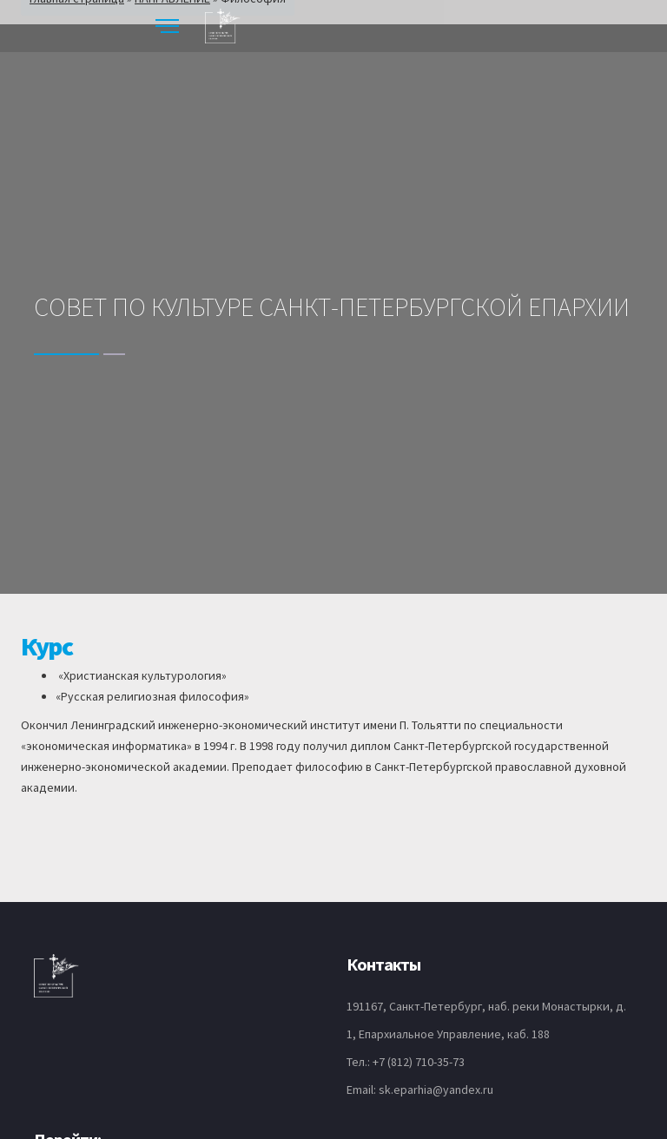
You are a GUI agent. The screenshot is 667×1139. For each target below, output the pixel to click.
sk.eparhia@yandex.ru (436, 1089)
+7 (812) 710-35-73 (419, 1062)
